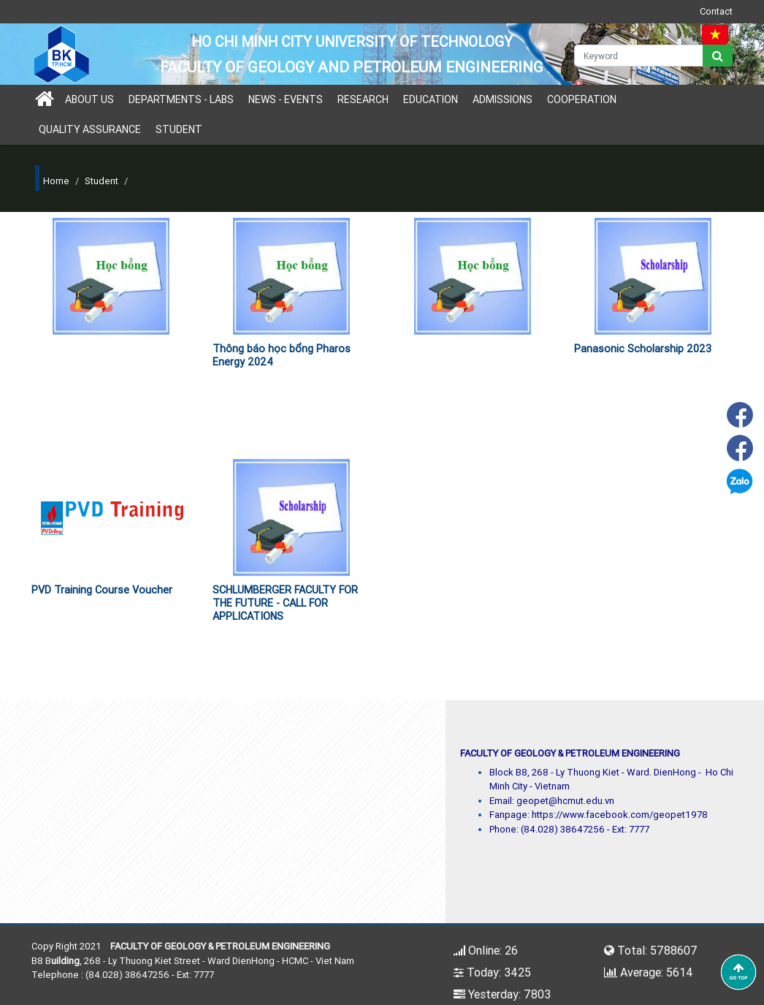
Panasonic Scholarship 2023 (642, 348)
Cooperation (581, 99)
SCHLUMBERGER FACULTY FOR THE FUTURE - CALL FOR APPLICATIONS (285, 603)
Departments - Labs (181, 99)
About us (89, 99)
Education (430, 99)
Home (56, 181)
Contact (716, 11)
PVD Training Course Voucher (101, 589)
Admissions (502, 99)
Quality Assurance (90, 129)
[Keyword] (639, 56)
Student (179, 129)
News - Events (285, 99)
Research (363, 99)
